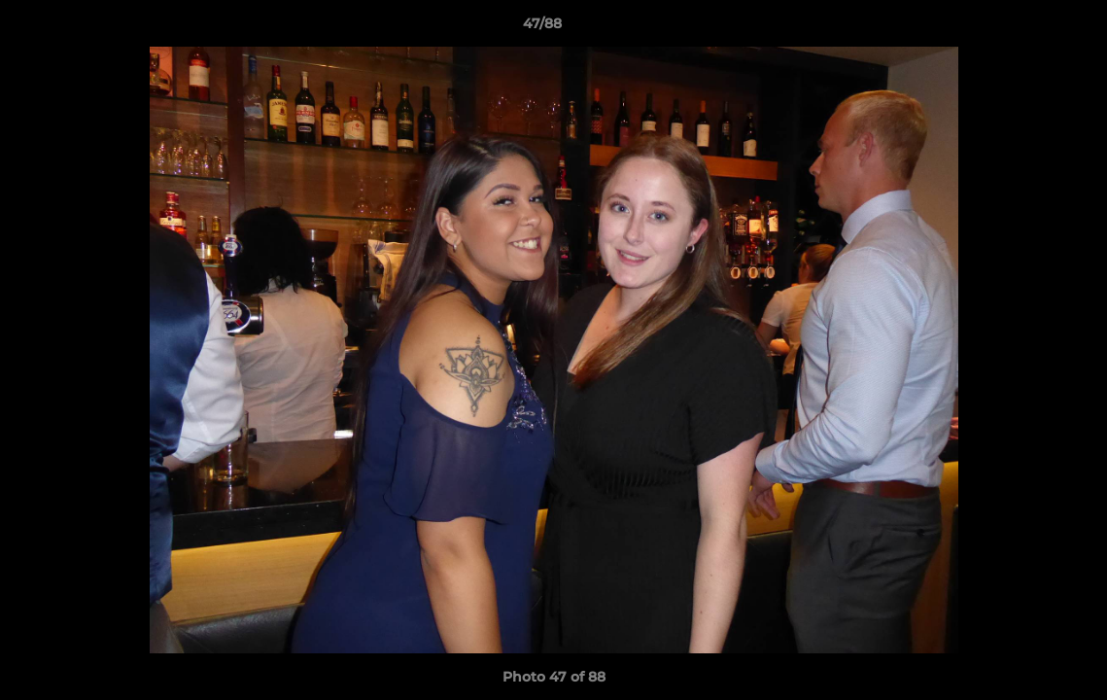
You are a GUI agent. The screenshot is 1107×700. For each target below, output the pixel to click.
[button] (1025, 28)
